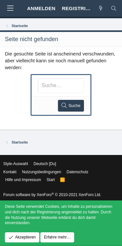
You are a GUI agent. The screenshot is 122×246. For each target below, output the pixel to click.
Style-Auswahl (15, 163)
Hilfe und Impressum (23, 179)
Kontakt (10, 172)
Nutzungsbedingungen (41, 172)
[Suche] (113, 8)
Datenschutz (77, 172)
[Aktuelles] (100, 8)
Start (51, 179)
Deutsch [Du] (45, 163)
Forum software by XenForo (52, 194)
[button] (10, 8)
